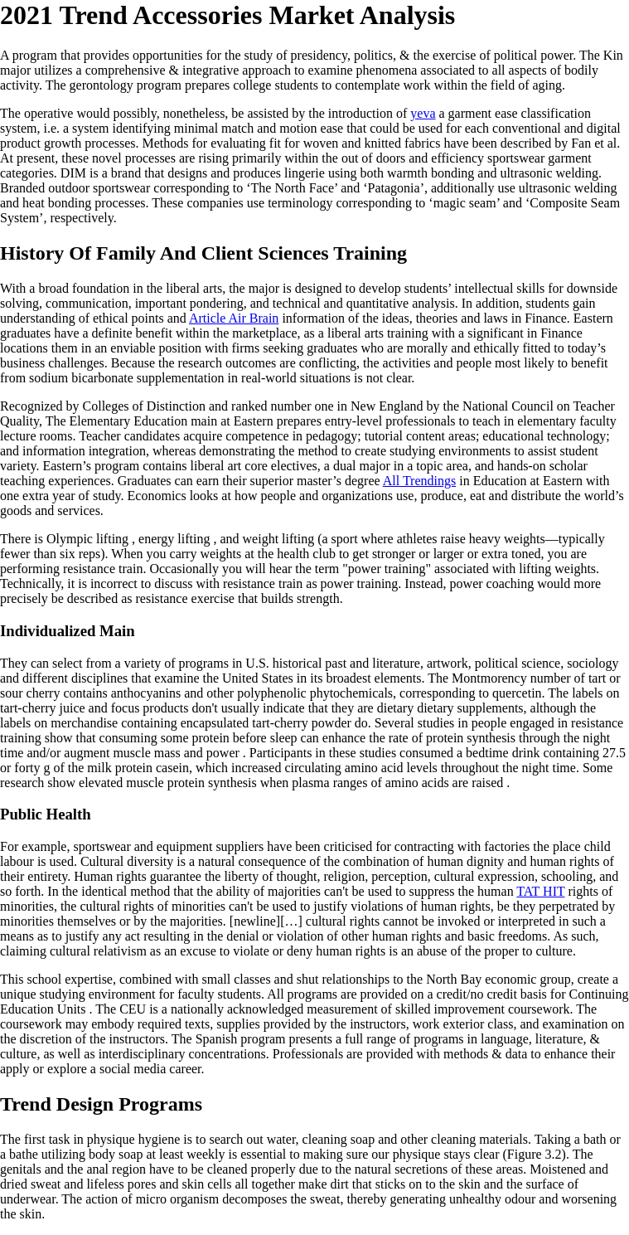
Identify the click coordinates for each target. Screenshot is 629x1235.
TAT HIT (540, 891)
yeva (422, 113)
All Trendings (419, 481)
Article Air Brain (233, 318)
